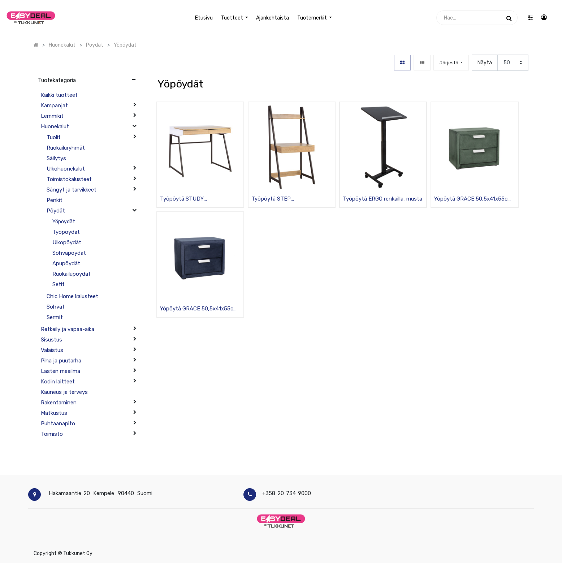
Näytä (484, 63)
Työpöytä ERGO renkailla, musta (382, 198)
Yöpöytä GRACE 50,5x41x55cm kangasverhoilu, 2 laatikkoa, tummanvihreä (473, 199)
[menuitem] (204, 18)
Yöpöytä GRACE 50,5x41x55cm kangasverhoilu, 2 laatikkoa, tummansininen (199, 309)
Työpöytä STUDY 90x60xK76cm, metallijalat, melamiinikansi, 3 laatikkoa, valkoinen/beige (194, 199)
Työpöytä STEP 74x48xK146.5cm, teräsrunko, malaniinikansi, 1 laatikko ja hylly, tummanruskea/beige (290, 199)
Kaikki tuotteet (59, 95)
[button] (451, 62)
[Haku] (509, 17)
